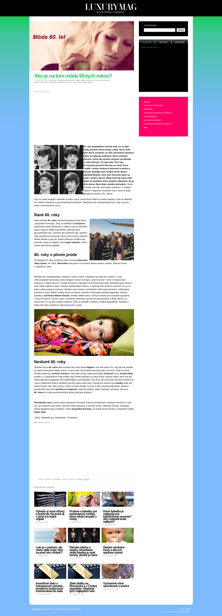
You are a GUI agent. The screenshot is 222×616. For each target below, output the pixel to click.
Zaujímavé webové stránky (158, 113)
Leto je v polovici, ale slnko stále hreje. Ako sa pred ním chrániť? (49, 550)
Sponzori (146, 42)
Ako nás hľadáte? (153, 120)
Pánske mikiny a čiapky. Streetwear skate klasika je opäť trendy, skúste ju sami (83, 551)
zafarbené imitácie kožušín (60, 82)
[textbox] (159, 30)
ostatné (87, 479)
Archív (147, 102)
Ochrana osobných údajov (158, 124)
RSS (146, 128)
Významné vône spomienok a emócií (116, 585)
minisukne (77, 82)
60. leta (53, 80)
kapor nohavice (41, 82)
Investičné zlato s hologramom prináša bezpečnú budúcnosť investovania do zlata (49, 587)
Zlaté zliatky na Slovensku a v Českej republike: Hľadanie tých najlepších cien (83, 587)
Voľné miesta (150, 117)
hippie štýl (80, 80)
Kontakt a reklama (153, 105)
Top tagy (163, 42)
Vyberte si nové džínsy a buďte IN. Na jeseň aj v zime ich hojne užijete (50, 515)
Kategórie (180, 42)
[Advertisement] (111, 18)
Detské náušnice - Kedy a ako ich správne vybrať (114, 550)
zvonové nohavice (102, 80)
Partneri (148, 109)
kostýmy (89, 80)
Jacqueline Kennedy (65, 80)
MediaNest (185, 612)
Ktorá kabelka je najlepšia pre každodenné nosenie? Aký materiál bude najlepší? (117, 516)
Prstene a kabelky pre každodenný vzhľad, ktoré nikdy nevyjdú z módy (83, 515)
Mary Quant (88, 82)
